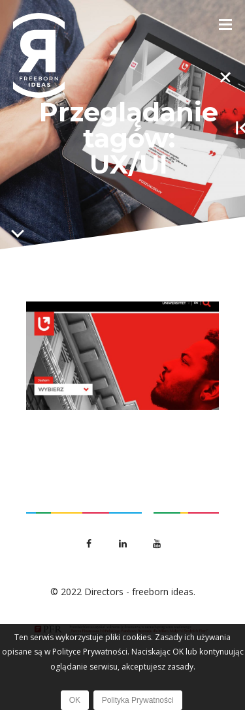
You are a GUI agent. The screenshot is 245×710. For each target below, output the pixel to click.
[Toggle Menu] (225, 23)
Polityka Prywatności (138, 700)
